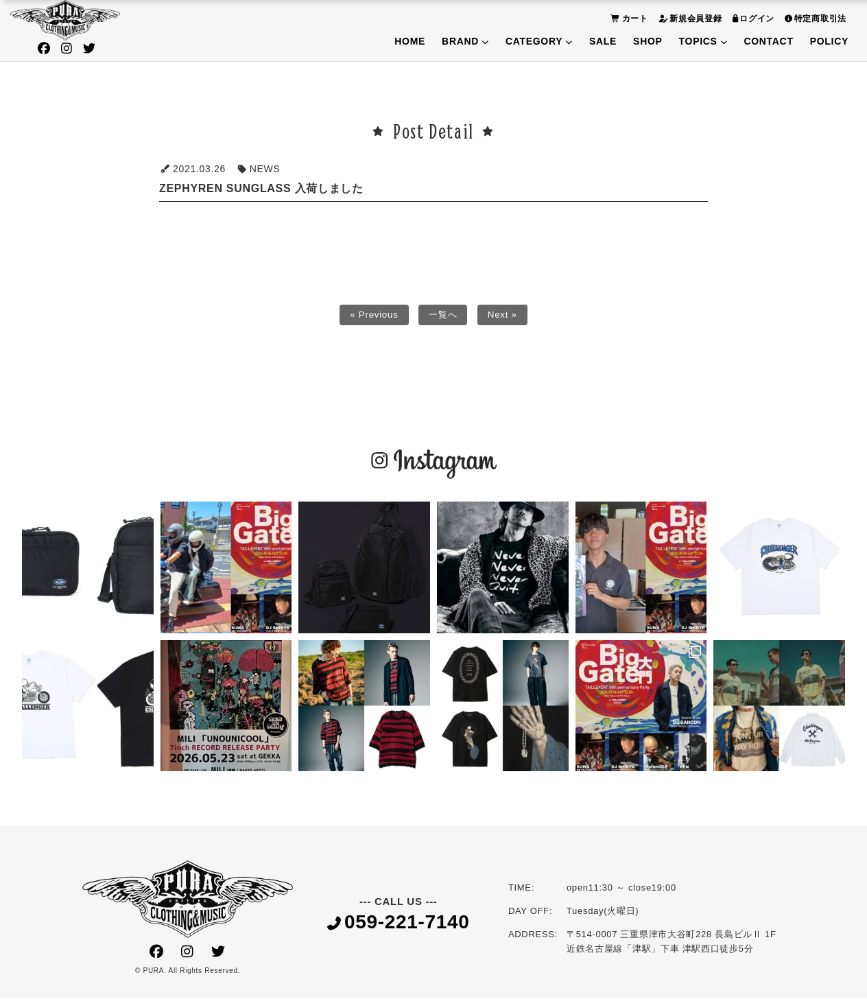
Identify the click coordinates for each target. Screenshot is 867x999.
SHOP (647, 41)
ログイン (752, 18)
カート (627, 18)
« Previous (372, 315)
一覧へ (443, 315)
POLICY (829, 41)
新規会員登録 (688, 18)
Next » (504, 315)
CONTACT (768, 41)
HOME (409, 41)
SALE (603, 41)
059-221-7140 (398, 924)
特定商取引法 (813, 18)
